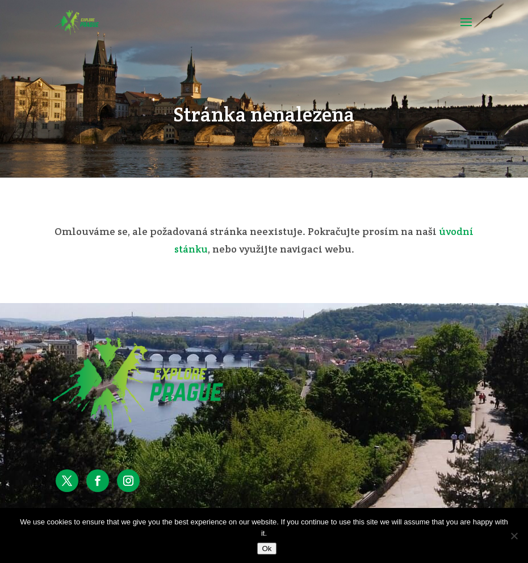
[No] (513, 535)
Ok (266, 548)
